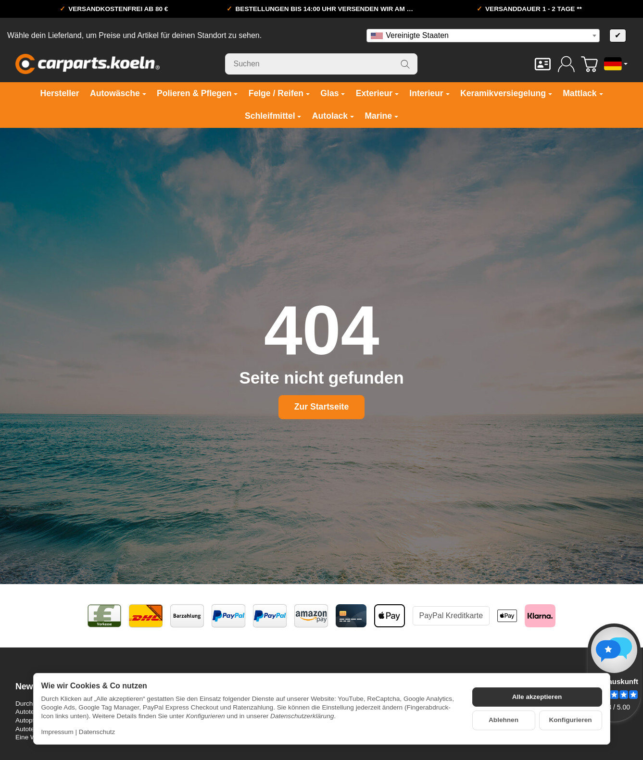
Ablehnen (503, 719)
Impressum (57, 731)
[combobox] (483, 35)
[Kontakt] (543, 64)
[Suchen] (321, 64)
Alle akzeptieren (537, 696)
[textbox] (483, 35)
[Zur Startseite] (87, 64)
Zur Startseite (321, 406)
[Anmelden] (566, 64)
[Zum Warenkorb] (589, 64)
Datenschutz (97, 731)
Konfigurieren (570, 719)
